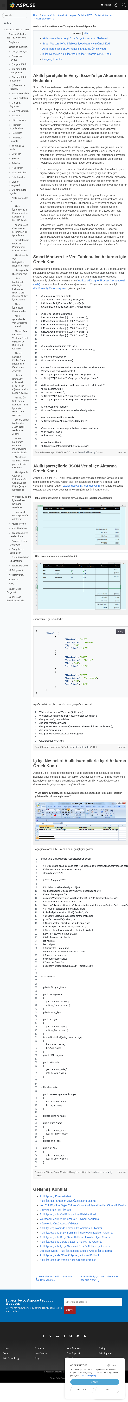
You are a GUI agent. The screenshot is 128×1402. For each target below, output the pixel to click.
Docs (5, 1367)
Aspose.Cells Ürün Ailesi (54, 15)
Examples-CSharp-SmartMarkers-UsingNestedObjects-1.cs (65, 1182)
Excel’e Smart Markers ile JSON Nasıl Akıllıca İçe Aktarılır (20, 426)
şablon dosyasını (79, 501)
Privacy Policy (55, 1392)
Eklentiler (14, 579)
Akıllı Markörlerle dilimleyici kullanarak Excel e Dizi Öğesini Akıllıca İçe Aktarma (20, 289)
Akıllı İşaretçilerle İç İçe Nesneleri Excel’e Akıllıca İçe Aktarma (75, 1260)
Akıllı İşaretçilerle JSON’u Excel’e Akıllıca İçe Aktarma (71, 1255)
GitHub (99, 468)
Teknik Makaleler (20, 565)
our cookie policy (89, 1375)
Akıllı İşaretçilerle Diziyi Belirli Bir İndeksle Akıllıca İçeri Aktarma (76, 1246)
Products (39, 1362)
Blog (36, 1372)
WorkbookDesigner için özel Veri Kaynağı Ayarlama (69, 1233)
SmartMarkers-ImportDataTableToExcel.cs (56, 468)
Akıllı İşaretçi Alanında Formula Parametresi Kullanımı (71, 1242)
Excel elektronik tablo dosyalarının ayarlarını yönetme (54, 1292)
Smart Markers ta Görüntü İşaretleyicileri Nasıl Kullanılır (19, 445)
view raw (115, 468)
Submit (69, 1323)
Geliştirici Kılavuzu (18, 47)
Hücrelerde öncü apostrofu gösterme (20, 515)
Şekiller (15, 158)
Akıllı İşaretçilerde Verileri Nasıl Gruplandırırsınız (68, 1273)
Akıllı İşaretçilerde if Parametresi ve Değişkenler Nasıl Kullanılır (20, 213)
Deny (107, 1390)
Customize (82, 1390)
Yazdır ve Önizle (20, 93)
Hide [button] (82, 33)
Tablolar (16, 163)
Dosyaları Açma (20, 51)
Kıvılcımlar (17, 168)
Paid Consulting (10, 1372)
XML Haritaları (19, 528)
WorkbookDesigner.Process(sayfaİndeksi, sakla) (61, 296)
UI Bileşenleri (16, 570)
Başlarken (14, 42)
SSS (11, 584)
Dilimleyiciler (18, 177)
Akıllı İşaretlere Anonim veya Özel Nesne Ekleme (68, 1211)
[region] (77, 386)
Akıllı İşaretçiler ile (45, 18)
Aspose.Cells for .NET (17, 29)
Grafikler (16, 154)
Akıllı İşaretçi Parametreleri (55, 1206)
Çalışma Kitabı (19, 64)
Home (36, 15)
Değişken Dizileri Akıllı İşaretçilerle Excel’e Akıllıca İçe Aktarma (76, 1264)
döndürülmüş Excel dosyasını (97, 300)
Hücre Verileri (19, 120)
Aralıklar (16, 115)
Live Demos (40, 1367)
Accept (94, 1382)
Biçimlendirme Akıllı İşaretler (56, 1223)
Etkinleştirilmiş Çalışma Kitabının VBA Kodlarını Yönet (96, 1292)
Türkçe (106, 4)
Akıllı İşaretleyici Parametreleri (19, 307)
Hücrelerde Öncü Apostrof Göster (59, 1237)
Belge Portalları (20, 98)
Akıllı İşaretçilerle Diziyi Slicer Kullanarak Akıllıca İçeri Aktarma (75, 1251)
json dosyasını (98, 501)
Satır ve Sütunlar (20, 111)
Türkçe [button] (8, 23)
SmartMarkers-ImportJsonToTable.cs (54, 760)
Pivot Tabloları (19, 172)
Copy (114, 644)
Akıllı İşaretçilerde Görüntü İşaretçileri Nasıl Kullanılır (70, 1269)
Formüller (17, 133)
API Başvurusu (16, 575)
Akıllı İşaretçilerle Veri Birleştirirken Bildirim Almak (68, 1228)
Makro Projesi (19, 523)
